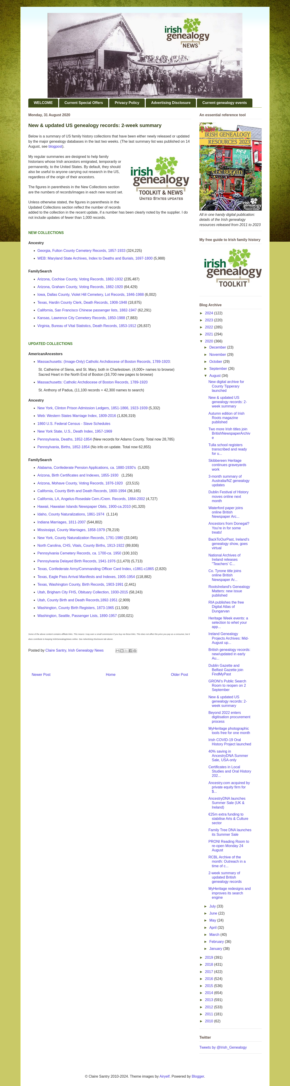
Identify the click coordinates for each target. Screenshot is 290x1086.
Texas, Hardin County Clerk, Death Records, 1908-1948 (82, 302)
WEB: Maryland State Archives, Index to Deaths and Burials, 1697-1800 (95, 258)
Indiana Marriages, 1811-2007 (61, 522)
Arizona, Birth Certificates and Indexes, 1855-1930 (77, 475)
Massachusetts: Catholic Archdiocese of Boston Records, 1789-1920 (92, 382)
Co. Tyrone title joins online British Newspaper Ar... (224, 575)
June (213, 913)
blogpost (55, 146)
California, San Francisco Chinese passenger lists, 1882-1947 (87, 310)
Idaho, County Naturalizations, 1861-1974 (70, 514)
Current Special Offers (84, 103)
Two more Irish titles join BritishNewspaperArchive (229, 433)
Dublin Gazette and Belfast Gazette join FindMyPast (225, 670)
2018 (209, 964)
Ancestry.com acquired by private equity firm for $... (229, 787)
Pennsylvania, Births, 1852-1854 (63, 447)
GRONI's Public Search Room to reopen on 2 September (227, 685)
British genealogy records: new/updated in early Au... (229, 654)
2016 (209, 979)
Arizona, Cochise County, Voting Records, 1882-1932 (80, 279)
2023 (209, 320)
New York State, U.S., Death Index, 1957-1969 (74, 431)
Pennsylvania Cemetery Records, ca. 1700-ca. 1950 (79, 553)
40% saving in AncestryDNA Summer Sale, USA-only (228, 755)
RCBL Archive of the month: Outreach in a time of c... (227, 861)
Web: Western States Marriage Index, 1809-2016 (76, 416)
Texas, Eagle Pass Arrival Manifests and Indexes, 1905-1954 (86, 577)
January (216, 949)
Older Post (179, 675)
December (218, 347)
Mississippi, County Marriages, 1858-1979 (71, 530)
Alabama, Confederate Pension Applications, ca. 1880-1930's (86, 468)
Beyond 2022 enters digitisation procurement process (229, 717)
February (217, 942)
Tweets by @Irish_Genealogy (223, 1047)
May (213, 920)
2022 (209, 327)
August (215, 376)
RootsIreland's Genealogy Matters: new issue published (229, 591)
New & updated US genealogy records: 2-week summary (227, 402)
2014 (209, 993)
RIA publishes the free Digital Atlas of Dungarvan (226, 606)
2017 (209, 972)
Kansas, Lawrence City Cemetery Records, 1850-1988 (81, 318)
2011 (209, 1014)
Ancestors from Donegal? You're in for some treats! (228, 528)
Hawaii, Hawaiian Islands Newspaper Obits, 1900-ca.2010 (84, 506)
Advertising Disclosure (171, 103)
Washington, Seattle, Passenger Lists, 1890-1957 (77, 616)
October (216, 362)
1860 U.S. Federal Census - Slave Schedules (73, 424)
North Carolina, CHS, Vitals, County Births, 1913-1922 (80, 545)
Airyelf (164, 1076)
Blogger (198, 1076)
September (218, 369)
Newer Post (41, 675)
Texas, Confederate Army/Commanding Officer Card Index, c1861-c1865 (95, 569)
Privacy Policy (127, 103)
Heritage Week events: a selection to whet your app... (228, 622)
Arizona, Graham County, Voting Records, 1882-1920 (80, 287)
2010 (209, 1021)
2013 (209, 1000)
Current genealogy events (224, 103)
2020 (209, 341)
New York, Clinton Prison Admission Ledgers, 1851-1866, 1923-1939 (92, 408)
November (218, 354)
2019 (209, 957)
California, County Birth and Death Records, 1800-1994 (81, 491)
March (214, 935)
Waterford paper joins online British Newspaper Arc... (225, 512)
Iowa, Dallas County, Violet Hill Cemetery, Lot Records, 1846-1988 (90, 294)
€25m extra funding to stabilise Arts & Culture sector (228, 818)
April (213, 927)
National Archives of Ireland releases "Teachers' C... (224, 559)
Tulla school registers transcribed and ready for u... (227, 449)
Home (111, 675)
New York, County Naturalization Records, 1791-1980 (80, 538)
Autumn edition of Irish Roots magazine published (226, 418)
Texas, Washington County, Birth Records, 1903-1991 (80, 584)
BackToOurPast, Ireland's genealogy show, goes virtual (228, 543)
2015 (209, 986)
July (213, 906)
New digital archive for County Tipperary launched (226, 386)
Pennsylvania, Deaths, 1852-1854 (64, 439)
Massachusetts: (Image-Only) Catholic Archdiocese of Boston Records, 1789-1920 (103, 362)
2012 (209, 1007)
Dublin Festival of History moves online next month (228, 496)
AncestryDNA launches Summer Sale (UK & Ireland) (227, 803)
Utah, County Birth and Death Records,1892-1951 (77, 600)
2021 (209, 334)
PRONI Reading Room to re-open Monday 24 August (228, 846)
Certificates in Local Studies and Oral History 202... (229, 771)
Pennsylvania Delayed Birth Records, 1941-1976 (76, 561)
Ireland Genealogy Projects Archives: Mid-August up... (228, 638)
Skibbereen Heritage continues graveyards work (227, 465)
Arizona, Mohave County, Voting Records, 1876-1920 (80, 483)
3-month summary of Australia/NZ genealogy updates (228, 480)
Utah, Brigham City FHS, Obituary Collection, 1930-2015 (82, 592)
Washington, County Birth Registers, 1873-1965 (75, 608)
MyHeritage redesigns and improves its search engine (229, 893)
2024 (209, 313)
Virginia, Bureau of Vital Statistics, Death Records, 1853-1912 (86, 326)
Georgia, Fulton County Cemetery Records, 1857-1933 (81, 251)
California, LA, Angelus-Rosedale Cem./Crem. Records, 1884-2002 (91, 499)
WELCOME (43, 103)
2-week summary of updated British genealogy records (225, 877)
